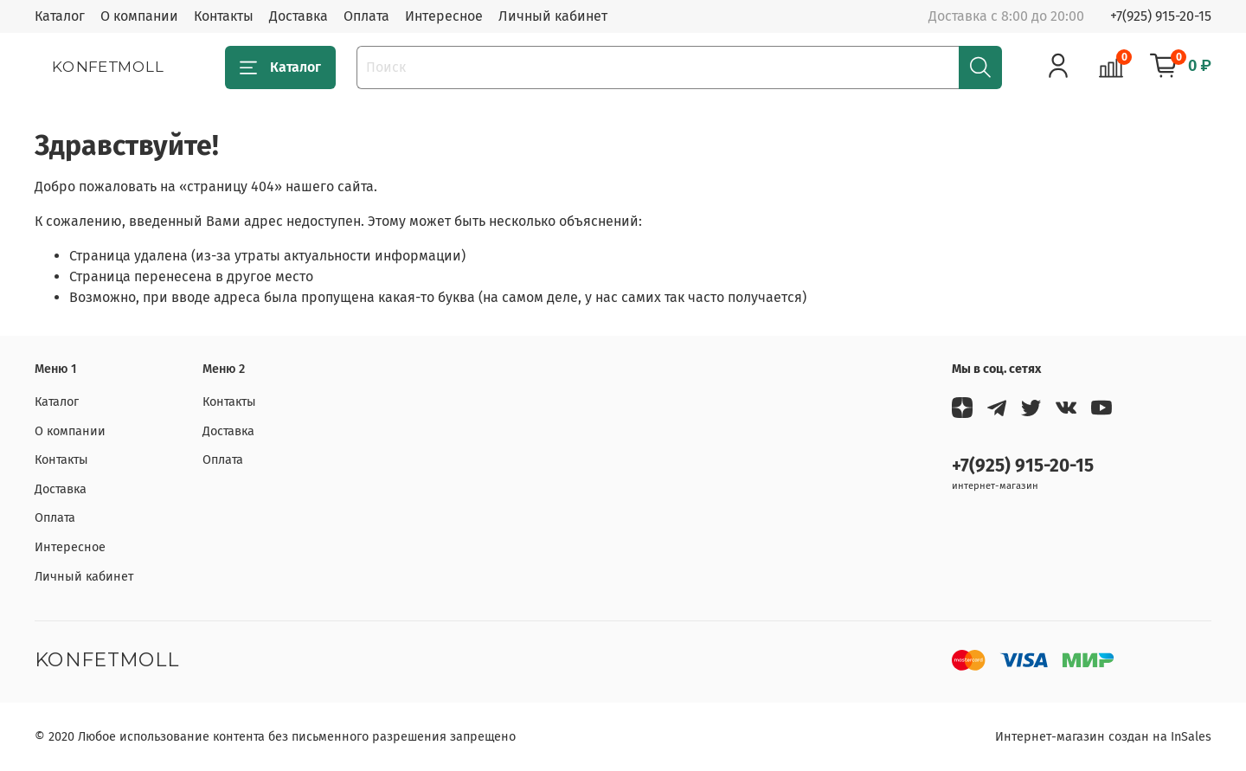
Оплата (366, 16)
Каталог (60, 16)
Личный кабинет (552, 16)
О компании (139, 16)
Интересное (444, 16)
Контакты (224, 16)
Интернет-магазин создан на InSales (1103, 736)
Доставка (298, 16)
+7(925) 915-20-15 (1160, 16)
